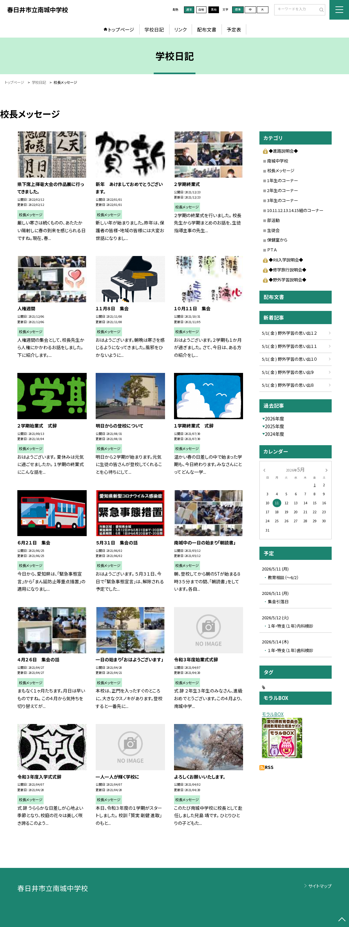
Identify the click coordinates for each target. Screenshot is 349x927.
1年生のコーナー (282, 180)
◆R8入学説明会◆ (283, 260)
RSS (269, 767)
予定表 (234, 29)
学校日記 (154, 29)
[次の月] (326, 469)
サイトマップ (320, 886)
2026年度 (274, 418)
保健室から (277, 240)
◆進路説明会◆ (280, 151)
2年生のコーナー (282, 190)
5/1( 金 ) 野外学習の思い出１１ (289, 346)
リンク (180, 29)
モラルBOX (273, 714)
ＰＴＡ (272, 250)
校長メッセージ (280, 170)
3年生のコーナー (282, 200)
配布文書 (206, 29)
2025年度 (274, 426)
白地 (201, 9)
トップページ (121, 29)
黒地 (214, 9)
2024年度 (274, 434)
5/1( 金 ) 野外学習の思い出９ (288, 372)
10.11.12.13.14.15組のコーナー (295, 210)
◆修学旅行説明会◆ (284, 270)
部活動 (273, 220)
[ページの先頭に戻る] (342, 920)
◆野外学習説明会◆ (284, 280)
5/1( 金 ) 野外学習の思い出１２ (289, 333)
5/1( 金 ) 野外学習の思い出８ (288, 385)
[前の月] (264, 469)
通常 (189, 9)
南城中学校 (277, 161)
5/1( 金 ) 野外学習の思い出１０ (289, 359)
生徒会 (273, 230)
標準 (238, 9)
